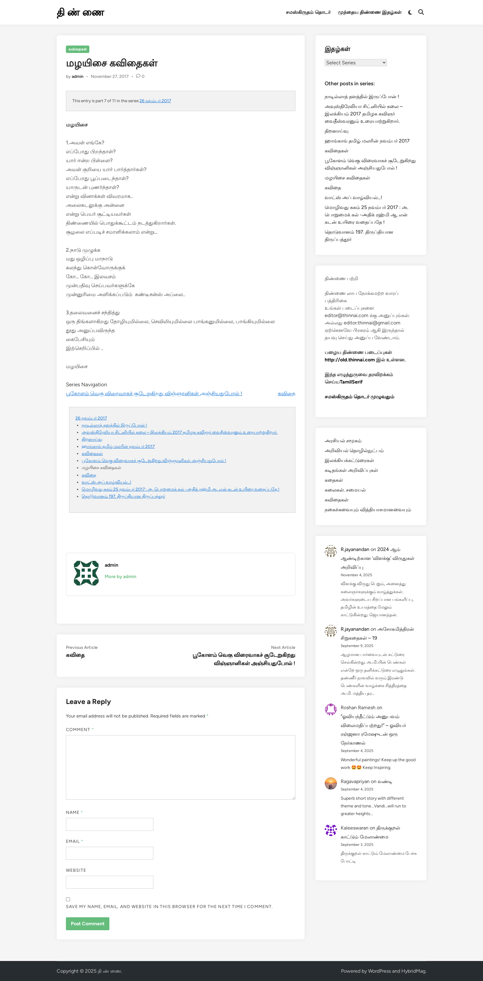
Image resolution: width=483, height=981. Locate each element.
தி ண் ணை (80, 12)
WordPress (379, 971)
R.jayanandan (355, 549)
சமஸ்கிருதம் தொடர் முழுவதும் (359, 397)
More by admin (120, 576)
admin (77, 76)
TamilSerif (351, 382)
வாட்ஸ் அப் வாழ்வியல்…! (106, 482)
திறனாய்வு (92, 439)
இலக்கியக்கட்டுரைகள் (349, 460)
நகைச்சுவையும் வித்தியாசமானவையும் (368, 510)
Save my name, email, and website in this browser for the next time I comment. (169, 906)
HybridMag (413, 971)
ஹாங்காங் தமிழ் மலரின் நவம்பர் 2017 (118, 446)
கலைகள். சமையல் (345, 490)
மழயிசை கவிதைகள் (347, 178)
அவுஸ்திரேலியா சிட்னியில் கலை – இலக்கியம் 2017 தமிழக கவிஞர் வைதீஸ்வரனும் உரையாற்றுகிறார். (180, 432)
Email (75, 841)
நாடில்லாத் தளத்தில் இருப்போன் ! (114, 425)
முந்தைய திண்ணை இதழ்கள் (369, 12)
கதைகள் (334, 480)
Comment (80, 729)
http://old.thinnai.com (350, 360)
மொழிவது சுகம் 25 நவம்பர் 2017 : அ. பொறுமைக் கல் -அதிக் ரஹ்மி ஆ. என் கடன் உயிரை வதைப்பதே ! (180, 489)
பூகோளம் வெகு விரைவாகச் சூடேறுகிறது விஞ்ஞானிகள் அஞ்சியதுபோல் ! (154, 393)
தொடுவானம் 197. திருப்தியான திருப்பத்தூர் (123, 496)
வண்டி (385, 781)
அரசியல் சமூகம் (343, 441)
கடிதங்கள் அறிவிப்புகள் (351, 470)
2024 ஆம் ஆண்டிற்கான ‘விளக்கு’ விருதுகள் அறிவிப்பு (377, 558)
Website (76, 870)
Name (74, 812)
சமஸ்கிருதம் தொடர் (308, 12)
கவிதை (286, 393)
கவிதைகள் (77, 49)
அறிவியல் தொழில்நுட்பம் (354, 450)
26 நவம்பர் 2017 (155, 100)
